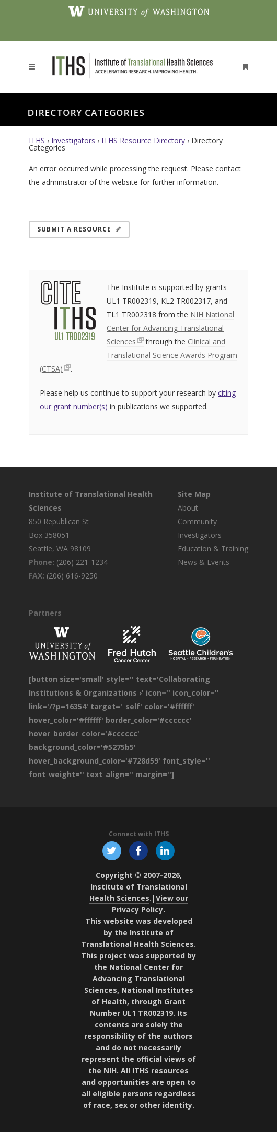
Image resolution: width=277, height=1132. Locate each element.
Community (197, 521)
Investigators (73, 140)
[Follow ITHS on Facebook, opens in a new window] (138, 850)
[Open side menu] (243, 67)
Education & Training (213, 548)
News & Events (203, 562)
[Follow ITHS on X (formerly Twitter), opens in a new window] (111, 850)
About (188, 508)
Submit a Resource (79, 229)
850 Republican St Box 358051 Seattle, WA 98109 (60, 534)
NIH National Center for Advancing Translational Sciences (170, 327)
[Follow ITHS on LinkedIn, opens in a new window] (165, 850)
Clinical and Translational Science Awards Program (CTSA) (138, 355)
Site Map (194, 494)
